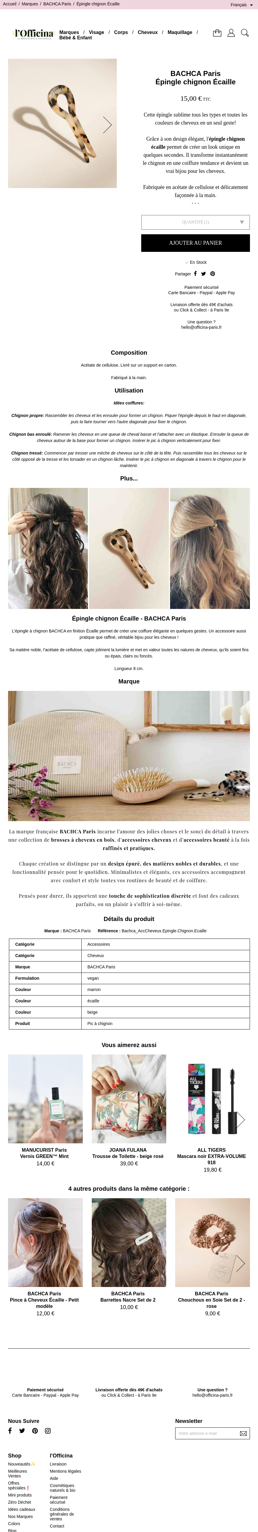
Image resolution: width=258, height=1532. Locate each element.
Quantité (192, 222)
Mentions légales (65, 1471)
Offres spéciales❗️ (19, 1485)
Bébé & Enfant (75, 37)
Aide (54, 1478)
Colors (14, 1523)
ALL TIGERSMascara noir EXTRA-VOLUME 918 (211, 1156)
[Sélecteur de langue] (243, 5)
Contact (57, 1526)
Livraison (58, 1464)
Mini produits (20, 1495)
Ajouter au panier (195, 243)
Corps (121, 32)
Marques (69, 32)
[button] (109, 125)
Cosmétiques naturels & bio (62, 1488)
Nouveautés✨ (21, 1464)
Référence (108, 930)
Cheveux (148, 32)
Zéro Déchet (19, 1502)
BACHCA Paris (195, 73)
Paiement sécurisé (58, 1500)
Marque (51, 930)
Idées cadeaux (21, 1509)
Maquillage (180, 32)
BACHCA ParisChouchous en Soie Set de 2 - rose (211, 1300)
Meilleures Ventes (17, 1473)
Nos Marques (20, 1516)
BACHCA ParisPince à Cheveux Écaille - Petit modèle (44, 1300)
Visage (96, 32)
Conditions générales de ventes (62, 1514)
